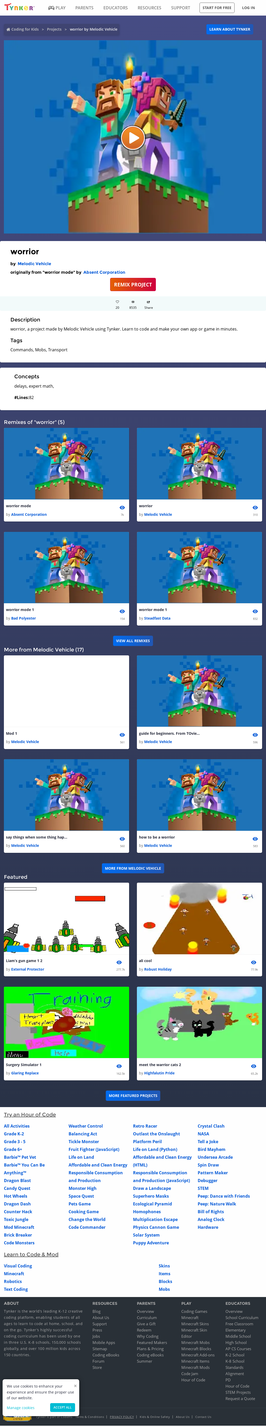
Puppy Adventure (151, 1244)
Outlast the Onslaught (156, 1135)
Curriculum (147, 1318)
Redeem (144, 1331)
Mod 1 (11, 733)
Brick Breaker (18, 1236)
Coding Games (194, 1312)
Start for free (217, 7)
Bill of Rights (211, 1213)
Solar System (146, 1236)
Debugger (207, 1182)
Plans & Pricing (150, 1350)
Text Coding (16, 1290)
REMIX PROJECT (133, 284)
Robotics (13, 1283)
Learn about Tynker (229, 29)
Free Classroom (239, 1325)
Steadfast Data (157, 618)
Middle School (238, 1337)
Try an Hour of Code (30, 1116)
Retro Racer (145, 1127)
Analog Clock (211, 1221)
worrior (145, 506)
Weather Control (86, 1127)
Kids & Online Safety (155, 1418)
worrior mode (18, 506)
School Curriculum (241, 1318)
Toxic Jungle (16, 1221)
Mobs (164, 1290)
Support (99, 1325)
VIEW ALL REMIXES (133, 641)
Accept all (63, 1407)
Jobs (96, 1337)
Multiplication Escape (155, 1221)
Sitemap (99, 1350)
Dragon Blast (17, 1182)
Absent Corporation (104, 272)
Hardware (208, 1228)
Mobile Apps (103, 1343)
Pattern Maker (213, 1174)
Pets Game (80, 1205)
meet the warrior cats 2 (160, 1066)
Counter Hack (18, 1213)
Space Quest (81, 1197)
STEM (203, 1189)
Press (97, 1331)
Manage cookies (21, 1407)
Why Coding (147, 1337)
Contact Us (203, 1418)
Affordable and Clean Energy (98, 1166)
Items (164, 1275)
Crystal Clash (211, 1127)
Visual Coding (18, 1267)
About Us (100, 1318)
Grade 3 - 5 (14, 1143)
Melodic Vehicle (34, 263)
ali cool (145, 961)
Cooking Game (84, 1213)
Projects (54, 29)
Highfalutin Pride (159, 1074)
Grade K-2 (14, 1135)
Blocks (165, 1283)
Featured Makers (152, 1343)
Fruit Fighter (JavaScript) (94, 1151)
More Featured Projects (133, 1097)
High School (236, 1343)
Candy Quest (17, 1189)
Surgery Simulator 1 (24, 1066)
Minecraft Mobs (195, 1343)
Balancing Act (83, 1135)
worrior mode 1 (20, 610)
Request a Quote (240, 1399)
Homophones (147, 1213)
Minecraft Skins (195, 1325)
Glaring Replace (25, 1074)
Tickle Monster (84, 1143)
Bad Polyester (23, 618)
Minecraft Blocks (196, 1350)
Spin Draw (208, 1166)
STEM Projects (238, 1393)
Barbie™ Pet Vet (20, 1158)
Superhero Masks (151, 1197)
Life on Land (81, 1158)
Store (97, 1368)
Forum (98, 1362)
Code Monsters (19, 1244)
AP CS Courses (238, 1350)
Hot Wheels (15, 1197)
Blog (96, 1312)
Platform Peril (147, 1143)
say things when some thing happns (37, 838)
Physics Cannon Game (156, 1228)
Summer (144, 1362)
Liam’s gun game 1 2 (24, 961)
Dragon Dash (17, 1205)
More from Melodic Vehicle (133, 869)
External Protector (27, 970)
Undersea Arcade (215, 1158)
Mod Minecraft (19, 1228)
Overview (145, 1312)
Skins (164, 1267)
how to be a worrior (157, 838)
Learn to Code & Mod (31, 1256)
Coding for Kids (25, 29)
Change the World (87, 1221)
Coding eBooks (105, 1356)
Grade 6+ (13, 1151)
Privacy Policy (122, 1418)
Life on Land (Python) (155, 1151)
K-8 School (234, 1362)
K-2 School (234, 1356)
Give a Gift (146, 1325)
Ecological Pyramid (152, 1205)
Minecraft (14, 1275)
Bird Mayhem (211, 1151)
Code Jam (189, 1374)
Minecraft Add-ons (198, 1356)
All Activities (17, 1127)
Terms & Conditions (89, 1418)
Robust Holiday (158, 970)
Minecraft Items (195, 1362)
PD (228, 1381)
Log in (248, 7)
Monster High (83, 1189)
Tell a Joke (208, 1143)
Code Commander (87, 1228)
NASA (203, 1135)
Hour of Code (193, 1381)
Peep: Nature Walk (217, 1205)
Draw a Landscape (152, 1189)
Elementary (235, 1331)
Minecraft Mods (195, 1368)
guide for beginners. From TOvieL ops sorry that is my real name (170, 733)
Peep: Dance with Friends (224, 1197)
